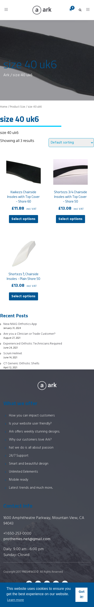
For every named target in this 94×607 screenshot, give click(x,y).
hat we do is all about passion (31, 447)
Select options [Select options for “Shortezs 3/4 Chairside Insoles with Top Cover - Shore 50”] (70, 219)
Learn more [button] (15, 600)
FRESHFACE (29, 572)
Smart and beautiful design (28, 463)
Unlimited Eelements (23, 471)
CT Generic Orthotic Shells (21, 363)
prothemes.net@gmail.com (26, 539)
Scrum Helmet (12, 353)
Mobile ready (18, 479)
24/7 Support (18, 455)
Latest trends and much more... (31, 487)
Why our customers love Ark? (30, 439)
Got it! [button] (82, 594)
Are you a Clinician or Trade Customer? (29, 333)
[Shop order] (71, 142)
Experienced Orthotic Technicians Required (32, 343)
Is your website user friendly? (30, 423)
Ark (6, 75)
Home (3, 107)
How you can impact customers (32, 415)
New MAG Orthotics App (20, 324)
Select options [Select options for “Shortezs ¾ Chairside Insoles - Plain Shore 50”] (23, 296)
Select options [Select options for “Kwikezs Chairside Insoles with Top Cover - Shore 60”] (23, 219)
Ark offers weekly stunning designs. (34, 431)
